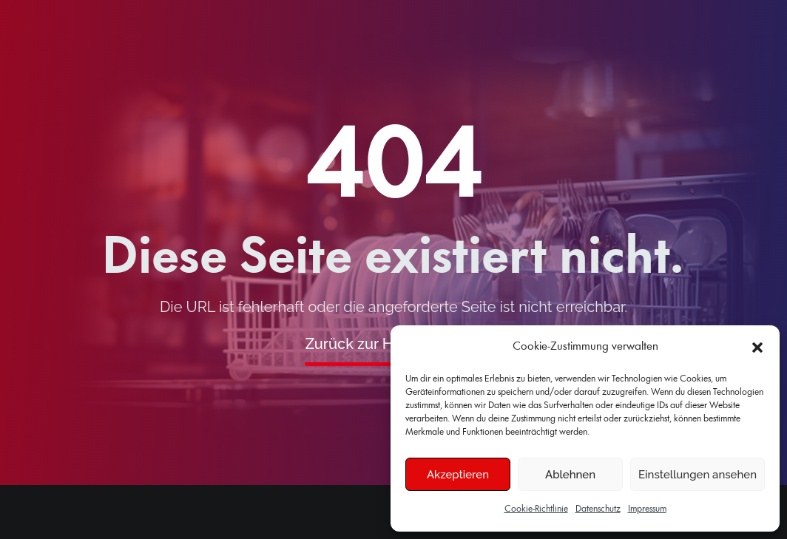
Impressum (647, 509)
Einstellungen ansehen (697, 474)
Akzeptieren (458, 474)
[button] (757, 347)
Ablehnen (570, 474)
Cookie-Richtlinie (536, 509)
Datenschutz (598, 509)
